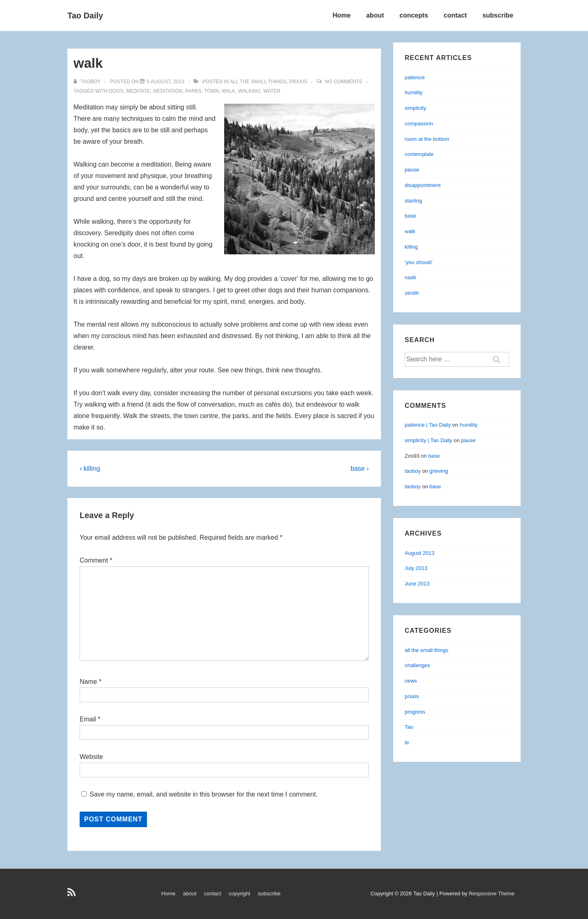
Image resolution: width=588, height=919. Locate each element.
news (411, 681)
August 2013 (419, 553)
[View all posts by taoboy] (88, 82)
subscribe (497, 15)
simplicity (415, 108)
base (410, 216)
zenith (412, 293)
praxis (298, 82)
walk (229, 91)
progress (415, 712)
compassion (419, 123)
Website (91, 756)
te (407, 742)
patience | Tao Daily (428, 425)
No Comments (343, 82)
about (375, 15)
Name (88, 681)
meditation (168, 91)
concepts (413, 15)
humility (414, 92)
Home (341, 15)
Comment (96, 560)
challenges (417, 665)
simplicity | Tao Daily (428, 440)
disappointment (423, 185)
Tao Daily (85, 15)
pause (412, 170)
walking (249, 91)
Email (88, 719)
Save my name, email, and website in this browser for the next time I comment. (203, 794)
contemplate (419, 154)
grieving (439, 471)
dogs (116, 91)
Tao (409, 727)
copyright (239, 893)
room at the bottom (427, 139)
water (272, 91)
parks (193, 91)
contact (455, 15)
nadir (410, 277)
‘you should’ (419, 262)
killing (411, 247)
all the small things (258, 82)
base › (360, 468)
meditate (138, 91)
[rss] (72, 895)
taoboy (413, 471)
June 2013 (417, 584)
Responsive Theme (491, 893)
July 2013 (416, 568)
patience (415, 77)
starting (413, 201)
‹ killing (90, 468)
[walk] (165, 82)
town (211, 91)
